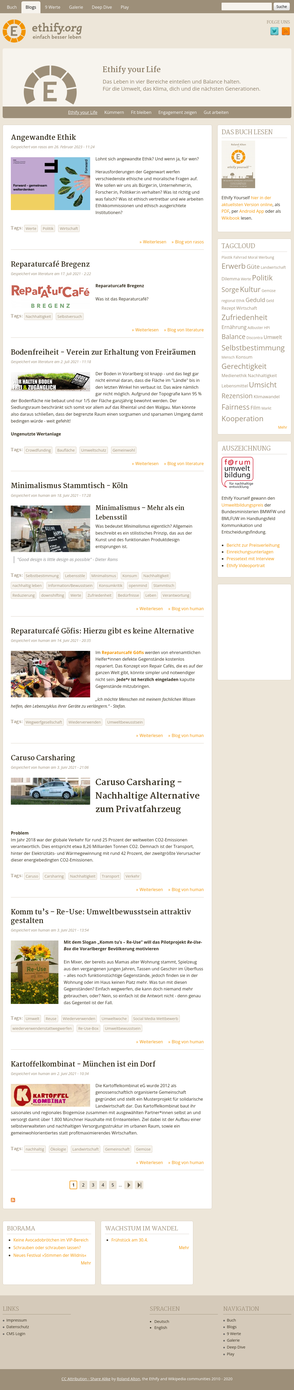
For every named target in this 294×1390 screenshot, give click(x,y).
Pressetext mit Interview (250, 559)
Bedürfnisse (128, 595)
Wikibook (231, 218)
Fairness (236, 407)
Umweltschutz (93, 450)
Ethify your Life (82, 112)
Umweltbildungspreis (242, 505)
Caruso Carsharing (43, 758)
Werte (31, 228)
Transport (110, 876)
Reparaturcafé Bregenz (50, 264)
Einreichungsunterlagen (250, 552)
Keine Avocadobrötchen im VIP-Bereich (51, 1240)
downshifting (52, 595)
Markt (266, 408)
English (160, 1327)
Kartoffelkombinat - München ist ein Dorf (83, 1064)
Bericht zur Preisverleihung (253, 545)
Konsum (129, 575)
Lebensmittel (235, 386)
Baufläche (66, 450)
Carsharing (54, 876)
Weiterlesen (154, 242)
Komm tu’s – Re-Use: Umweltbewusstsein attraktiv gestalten (101, 917)
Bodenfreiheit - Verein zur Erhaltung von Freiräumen (103, 352)
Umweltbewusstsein (125, 722)
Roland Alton (128, 1378)
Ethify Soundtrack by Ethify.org (254, 628)
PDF (225, 211)
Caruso (32, 876)
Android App (251, 211)
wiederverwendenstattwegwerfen (42, 1028)
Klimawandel (266, 396)
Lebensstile (75, 575)
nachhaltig (35, 1149)
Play (125, 7)
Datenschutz (17, 1326)
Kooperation (243, 418)
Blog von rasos (189, 242)
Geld (270, 300)
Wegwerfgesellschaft (44, 722)
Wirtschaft (69, 228)
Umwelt (32, 1018)
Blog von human (188, 608)
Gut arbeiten (216, 112)
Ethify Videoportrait (246, 565)
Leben (150, 595)
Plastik (227, 257)
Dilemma (231, 279)
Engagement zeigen (177, 112)
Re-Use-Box (88, 1028)
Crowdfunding (38, 450)
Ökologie (58, 1149)
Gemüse (143, 1149)
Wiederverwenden (84, 722)
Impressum (16, 1320)
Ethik (240, 300)
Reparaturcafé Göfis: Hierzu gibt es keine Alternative (102, 631)
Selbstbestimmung (42, 575)
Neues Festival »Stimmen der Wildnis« (49, 1255)
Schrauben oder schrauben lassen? (47, 1247)
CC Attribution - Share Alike (86, 1378)
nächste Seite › (128, 1185)
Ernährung (234, 327)
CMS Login (15, 1333)
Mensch (228, 357)
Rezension (237, 395)
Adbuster (255, 327)
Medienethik (234, 375)
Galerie (76, 7)
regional (228, 300)
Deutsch (161, 1321)
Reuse (51, 1018)
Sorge (230, 289)
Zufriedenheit (100, 595)
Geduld (255, 300)
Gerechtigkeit (244, 366)
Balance (234, 336)
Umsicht (263, 385)
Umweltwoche (114, 1018)
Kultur (250, 289)
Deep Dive (102, 7)
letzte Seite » (139, 1185)
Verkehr (133, 876)
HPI (267, 327)
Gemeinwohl (124, 450)
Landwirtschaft (85, 1149)
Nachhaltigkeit (38, 316)
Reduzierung (23, 595)
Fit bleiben (141, 112)
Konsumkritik (110, 585)
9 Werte (52, 7)
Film (255, 407)
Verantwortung (176, 595)
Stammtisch (163, 585)
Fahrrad (240, 257)
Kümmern (114, 112)
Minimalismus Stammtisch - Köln (69, 486)
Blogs (31, 7)
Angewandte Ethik (43, 137)
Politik (48, 228)
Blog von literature (185, 330)
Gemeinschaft (117, 1149)
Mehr (282, 427)
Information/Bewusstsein (70, 585)
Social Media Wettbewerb (155, 1018)
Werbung (266, 257)
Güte (253, 266)
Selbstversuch (69, 316)
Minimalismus (103, 575)
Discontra (254, 337)
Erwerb (234, 266)
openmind (138, 585)
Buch (12, 7)
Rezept (228, 308)
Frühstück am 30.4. (129, 1240)
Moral (253, 257)
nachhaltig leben (27, 585)
